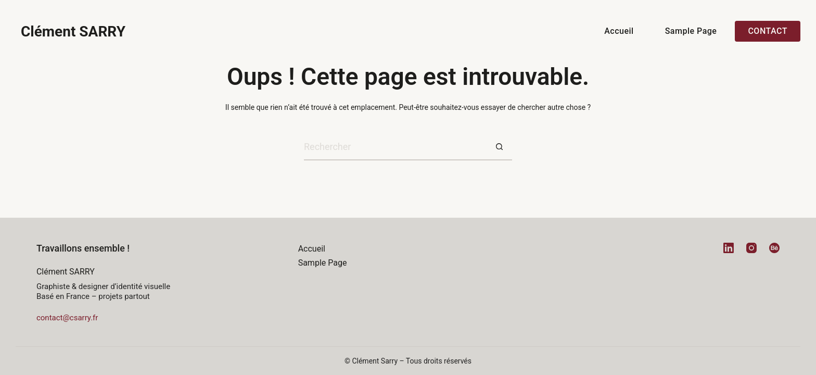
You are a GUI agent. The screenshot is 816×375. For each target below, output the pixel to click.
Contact (767, 31)
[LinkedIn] (728, 248)
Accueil (618, 31)
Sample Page (691, 31)
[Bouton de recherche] (499, 147)
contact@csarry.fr (67, 317)
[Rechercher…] (395, 147)
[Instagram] (751, 248)
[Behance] (774, 248)
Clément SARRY (73, 31)
